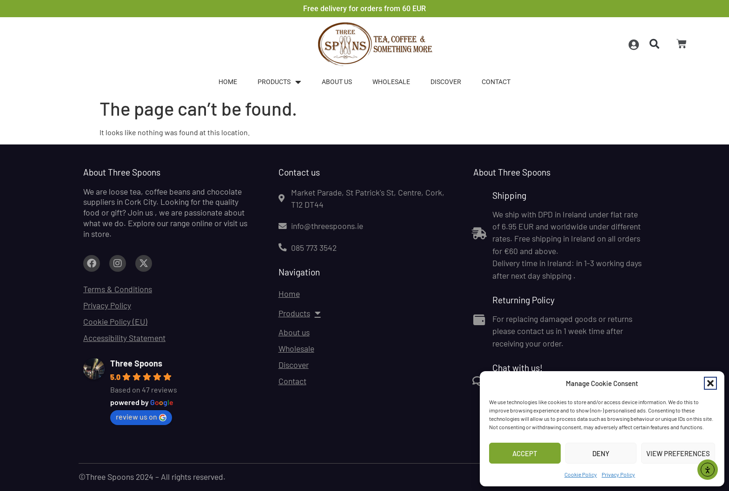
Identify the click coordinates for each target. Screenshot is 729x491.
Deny (601, 453)
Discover (446, 82)
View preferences (678, 453)
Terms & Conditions (117, 289)
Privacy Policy (618, 474)
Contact (496, 82)
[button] (710, 383)
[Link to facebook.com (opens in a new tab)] (91, 263)
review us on (141, 416)
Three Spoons (136, 363)
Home (228, 82)
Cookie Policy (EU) (115, 321)
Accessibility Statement (124, 338)
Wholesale (391, 82)
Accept (524, 453)
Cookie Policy (580, 474)
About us (337, 82)
